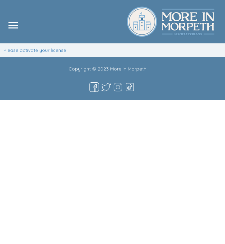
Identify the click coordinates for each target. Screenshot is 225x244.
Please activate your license (34, 50)
